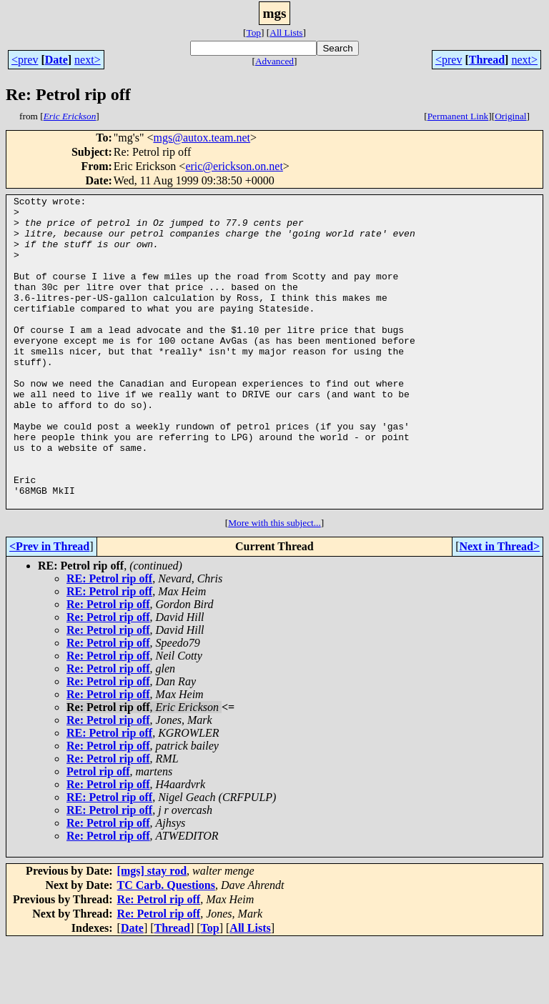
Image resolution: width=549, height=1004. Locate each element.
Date (56, 60)
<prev (24, 60)
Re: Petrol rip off (108, 666)
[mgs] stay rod (152, 933)
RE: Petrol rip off (109, 641)
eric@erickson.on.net (233, 166)
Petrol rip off (98, 833)
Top (253, 32)
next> (87, 60)
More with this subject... (274, 585)
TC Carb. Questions (166, 947)
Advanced (274, 61)
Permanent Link (458, 116)
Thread (487, 60)
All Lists (285, 32)
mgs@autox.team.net (201, 137)
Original (510, 116)
